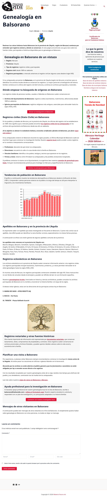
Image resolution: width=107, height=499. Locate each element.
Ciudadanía (62, 5)
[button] (104, 6)
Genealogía (44, 5)
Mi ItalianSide (73, 5)
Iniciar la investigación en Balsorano (41, 112)
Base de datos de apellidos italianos (94, 81)
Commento (6, 433)
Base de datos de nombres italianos (95, 83)
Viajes (53, 5)
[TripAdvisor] (19, 485)
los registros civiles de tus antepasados (55, 124)
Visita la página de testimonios (94, 68)
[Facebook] (13, 485)
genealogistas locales (17, 280)
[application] (92, 5)
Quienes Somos (87, 5)
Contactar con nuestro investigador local (41, 400)
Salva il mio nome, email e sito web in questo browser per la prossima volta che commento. (32, 463)
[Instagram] (16, 485)
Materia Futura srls (59, 494)
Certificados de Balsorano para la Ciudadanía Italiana (94, 38)
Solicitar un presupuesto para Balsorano (41, 168)
